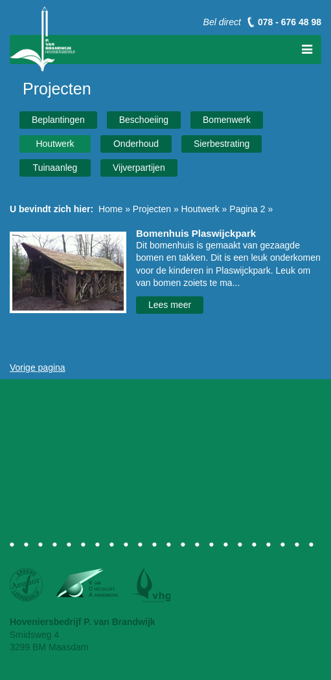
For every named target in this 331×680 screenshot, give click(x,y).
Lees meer (169, 305)
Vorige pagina (37, 367)
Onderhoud (136, 143)
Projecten (152, 209)
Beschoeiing (143, 120)
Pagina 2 (247, 209)
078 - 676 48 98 (289, 22)
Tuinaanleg (55, 167)
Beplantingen (58, 120)
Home (110, 209)
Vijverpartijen (139, 167)
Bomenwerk (227, 120)
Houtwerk (55, 143)
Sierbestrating (221, 143)
